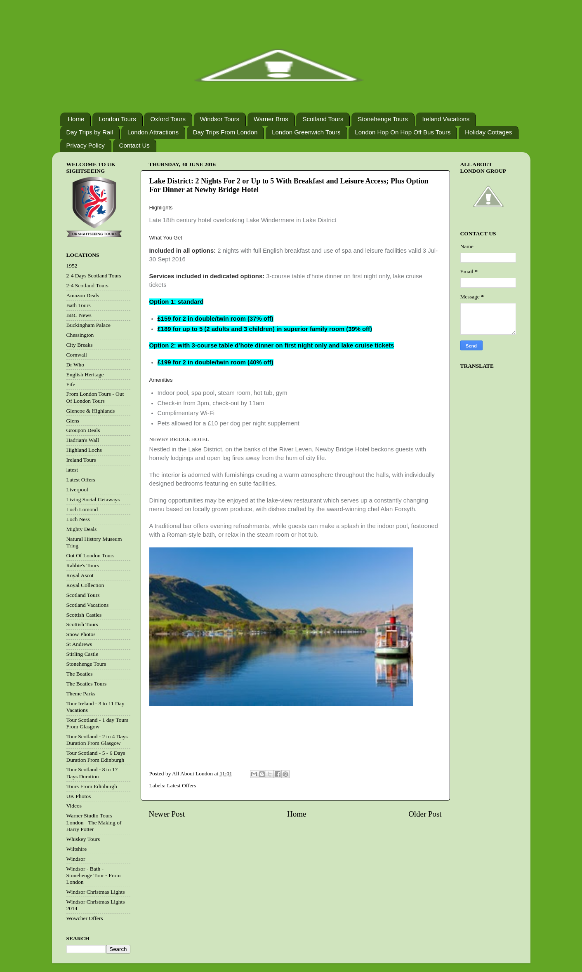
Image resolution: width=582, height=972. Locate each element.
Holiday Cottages (488, 132)
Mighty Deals (81, 529)
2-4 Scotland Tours (87, 285)
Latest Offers (181, 785)
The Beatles (79, 674)
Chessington (80, 335)
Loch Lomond (82, 509)
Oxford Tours (168, 118)
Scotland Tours (322, 118)
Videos (74, 806)
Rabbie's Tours (82, 565)
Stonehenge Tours (383, 118)
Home (76, 118)
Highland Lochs (84, 450)
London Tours (117, 118)
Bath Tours (78, 305)
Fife (70, 384)
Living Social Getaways (93, 499)
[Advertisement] (293, 743)
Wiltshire (76, 849)
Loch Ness (78, 519)
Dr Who (75, 365)
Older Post (424, 814)
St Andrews (79, 644)
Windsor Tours (220, 118)
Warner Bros (271, 118)
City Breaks (79, 345)
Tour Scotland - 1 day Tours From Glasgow (97, 723)
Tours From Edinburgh (91, 786)
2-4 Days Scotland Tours (93, 275)
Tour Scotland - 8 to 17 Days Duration (92, 772)
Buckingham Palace (88, 325)
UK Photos (78, 796)
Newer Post (167, 814)
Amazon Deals (82, 295)
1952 (72, 266)
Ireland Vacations (445, 118)
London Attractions (153, 132)
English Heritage (85, 374)
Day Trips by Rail (89, 132)
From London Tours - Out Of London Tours (95, 397)
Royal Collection (85, 585)
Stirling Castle (82, 654)
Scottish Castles (84, 615)
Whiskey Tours (83, 839)
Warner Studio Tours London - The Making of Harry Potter (94, 822)
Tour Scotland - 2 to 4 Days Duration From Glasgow (97, 739)
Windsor (75, 859)
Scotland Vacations (87, 605)
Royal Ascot (80, 575)
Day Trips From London (225, 132)
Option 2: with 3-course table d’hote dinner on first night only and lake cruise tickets (271, 345)
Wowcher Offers (84, 918)
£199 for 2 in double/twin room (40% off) (215, 362)
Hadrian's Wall (82, 440)
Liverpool (77, 489)
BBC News (79, 315)
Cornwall (76, 355)
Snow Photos (81, 634)
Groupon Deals (83, 430)
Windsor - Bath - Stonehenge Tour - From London (93, 875)
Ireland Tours (81, 460)
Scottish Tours (82, 624)
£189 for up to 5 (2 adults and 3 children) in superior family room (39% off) (265, 329)
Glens (73, 421)
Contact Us (134, 145)
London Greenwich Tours (306, 132)
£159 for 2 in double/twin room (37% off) (215, 318)
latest (72, 470)
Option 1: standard (176, 301)
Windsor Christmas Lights (95, 892)
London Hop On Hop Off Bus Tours (402, 132)
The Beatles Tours (86, 684)
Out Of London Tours (90, 555)
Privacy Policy (85, 145)
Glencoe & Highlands (90, 411)
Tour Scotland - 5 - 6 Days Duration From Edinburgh (95, 756)
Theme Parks (81, 693)
